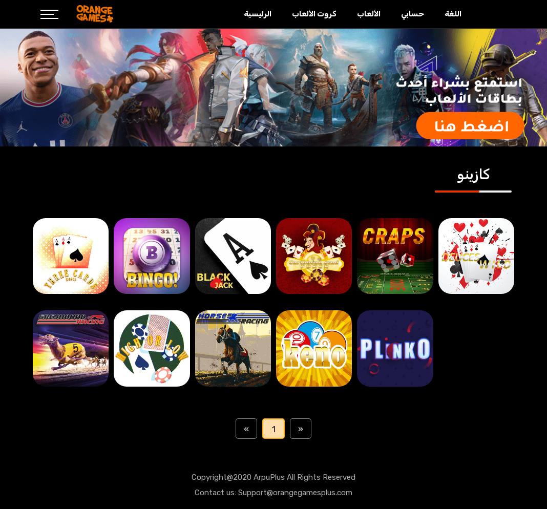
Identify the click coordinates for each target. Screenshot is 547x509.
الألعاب (369, 13)
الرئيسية (257, 13)
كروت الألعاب (314, 13)
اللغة (453, 13)
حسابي (412, 13)
